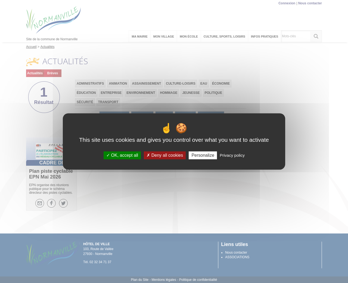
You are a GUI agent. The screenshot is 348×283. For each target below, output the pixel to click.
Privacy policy (232, 155)
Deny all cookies (165, 155)
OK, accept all (122, 155)
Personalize (202, 155)
